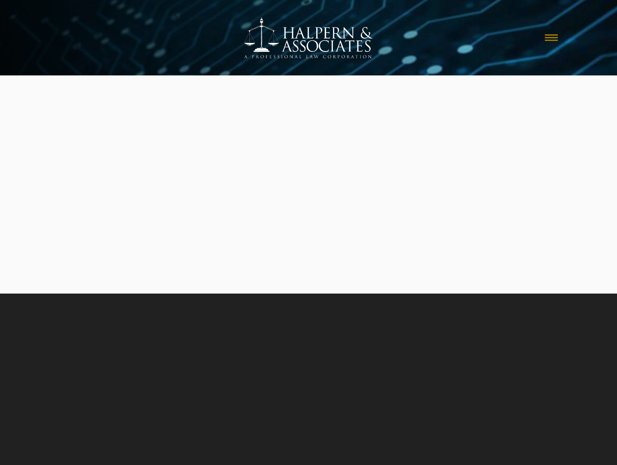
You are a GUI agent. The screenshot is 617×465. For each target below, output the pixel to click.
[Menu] (551, 38)
